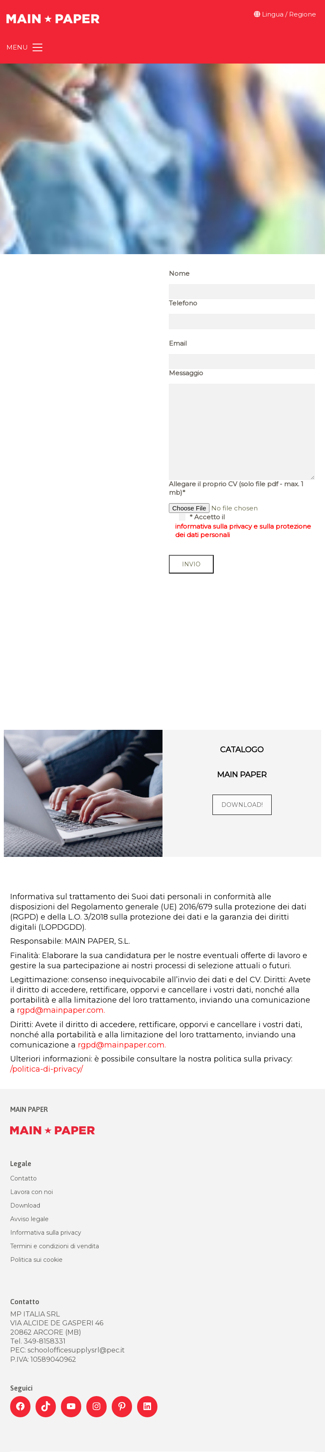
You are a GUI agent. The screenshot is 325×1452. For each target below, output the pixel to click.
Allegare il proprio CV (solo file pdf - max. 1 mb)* (236, 488)
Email (178, 343)
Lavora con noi (31, 1192)
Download (25, 1205)
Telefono (183, 303)
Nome (179, 273)
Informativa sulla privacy (45, 1232)
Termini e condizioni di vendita (54, 1246)
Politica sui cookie (36, 1260)
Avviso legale (29, 1219)
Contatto (23, 1178)
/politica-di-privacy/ (47, 1069)
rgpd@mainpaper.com (60, 1010)
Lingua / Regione (285, 14)
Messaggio (186, 373)
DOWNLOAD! (242, 805)
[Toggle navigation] (24, 47)
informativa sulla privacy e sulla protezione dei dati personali (243, 530)
